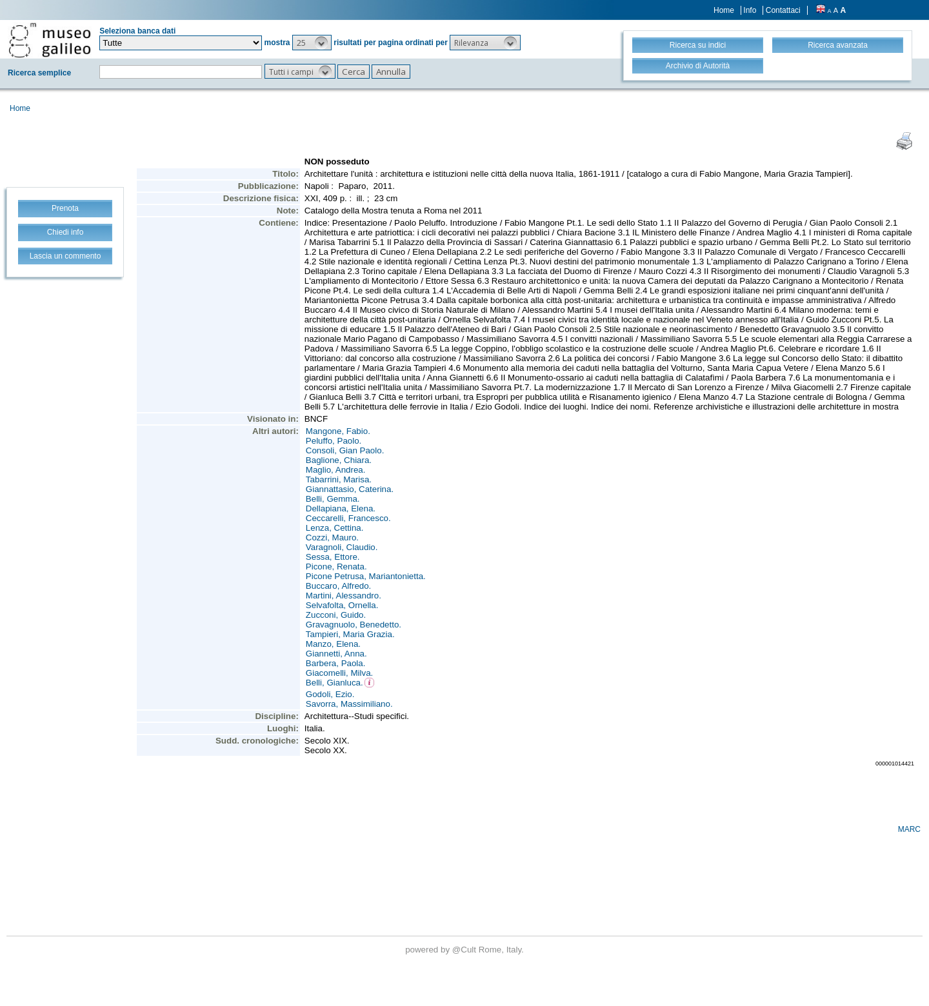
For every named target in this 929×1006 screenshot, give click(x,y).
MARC (909, 829)
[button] (312, 42)
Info (749, 10)
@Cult (465, 949)
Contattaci (783, 10)
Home (724, 10)
